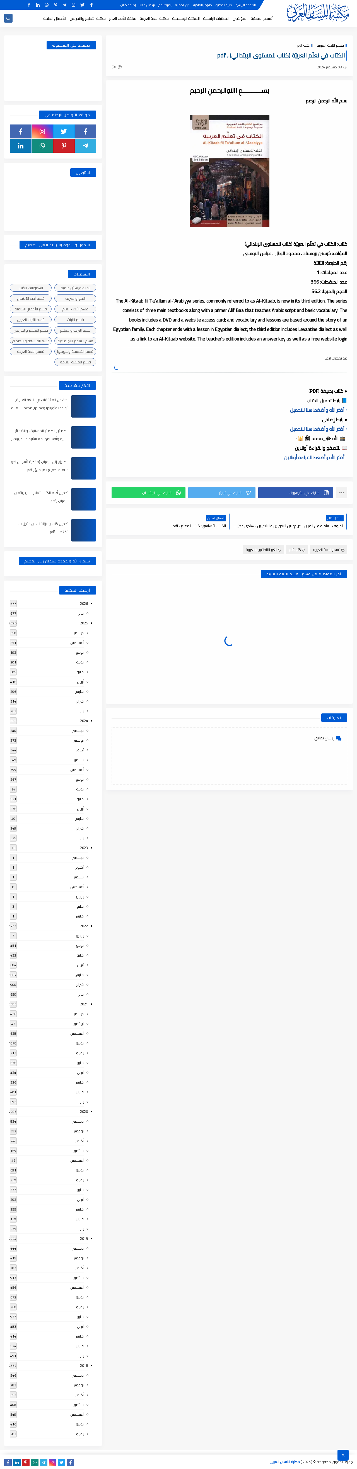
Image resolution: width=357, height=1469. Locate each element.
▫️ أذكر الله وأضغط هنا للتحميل (318, 410)
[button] (295, 492)
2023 (84, 847)
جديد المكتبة (224, 5)
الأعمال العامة (54, 18)
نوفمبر (79, 740)
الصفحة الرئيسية (246, 5)
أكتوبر (79, 750)
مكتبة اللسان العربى (284, 1461)
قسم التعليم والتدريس (31, 330)
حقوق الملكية (202, 5)
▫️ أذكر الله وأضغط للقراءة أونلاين (315, 457)
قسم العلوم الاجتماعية (75, 340)
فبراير (80, 701)
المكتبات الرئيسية (216, 18)
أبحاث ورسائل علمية (75, 287)
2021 (84, 1004)
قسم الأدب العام (75, 309)
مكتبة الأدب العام (122, 18)
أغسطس (77, 642)
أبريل (80, 681)
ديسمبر (78, 632)
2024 (84, 720)
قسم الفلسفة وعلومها (75, 351)
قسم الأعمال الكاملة (31, 309)
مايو (80, 671)
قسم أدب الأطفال (31, 298)
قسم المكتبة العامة (75, 362)
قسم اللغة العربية (330, 45)
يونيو (80, 662)
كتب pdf (303, 45)
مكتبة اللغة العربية (154, 18)
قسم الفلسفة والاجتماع (31, 340)
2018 (84, 1365)
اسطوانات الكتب (31, 287)
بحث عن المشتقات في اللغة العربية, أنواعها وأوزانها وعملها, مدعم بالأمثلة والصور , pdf (39, 407)
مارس (79, 691)
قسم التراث (75, 319)
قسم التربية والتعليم (75, 330)
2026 (84, 603)
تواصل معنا (147, 5)
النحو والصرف (75, 298)
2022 (84, 925)
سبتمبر (79, 759)
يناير (81, 613)
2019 (84, 1238)
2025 (84, 623)
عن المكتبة (182, 5)
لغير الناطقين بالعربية (263, 549)
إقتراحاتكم (165, 5)
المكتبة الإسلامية (186, 18)
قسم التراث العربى (31, 319)
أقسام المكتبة (262, 18)
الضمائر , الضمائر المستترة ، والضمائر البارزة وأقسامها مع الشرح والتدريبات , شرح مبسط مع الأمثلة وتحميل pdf (39, 438)
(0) (117, 66)
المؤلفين (240, 18)
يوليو (80, 652)
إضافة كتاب (128, 5)
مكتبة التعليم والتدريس (87, 18)
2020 (84, 1111)
